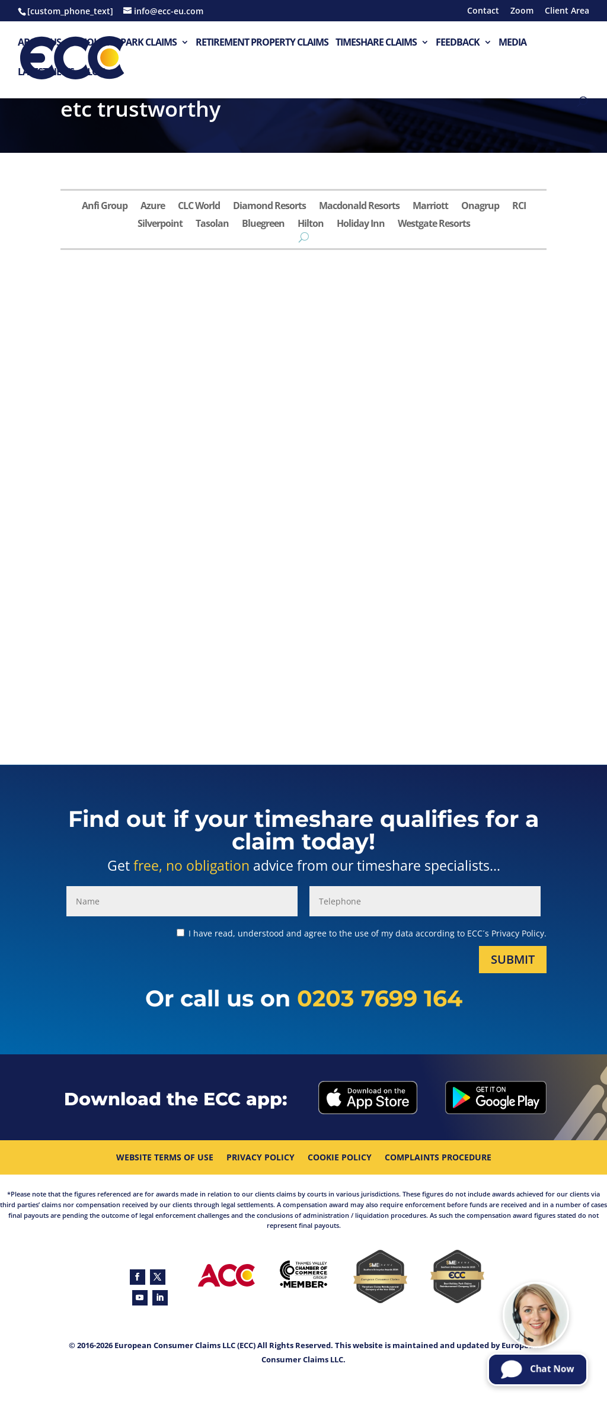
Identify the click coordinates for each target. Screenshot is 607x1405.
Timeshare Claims (376, 43)
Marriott (430, 206)
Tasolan (212, 224)
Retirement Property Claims (262, 43)
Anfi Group (104, 206)
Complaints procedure (438, 1158)
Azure (152, 206)
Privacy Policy (260, 1158)
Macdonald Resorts (359, 206)
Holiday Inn (361, 224)
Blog (93, 72)
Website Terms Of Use (164, 1158)
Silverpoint (160, 224)
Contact (483, 11)
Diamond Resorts (269, 206)
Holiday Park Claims (128, 43)
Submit (513, 959)
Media (512, 43)
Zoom (521, 11)
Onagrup (480, 206)
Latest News (46, 72)
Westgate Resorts (434, 224)
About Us (39, 43)
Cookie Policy (340, 1158)
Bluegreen (263, 224)
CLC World (199, 206)
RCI (519, 206)
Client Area (567, 11)
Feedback (458, 43)
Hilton (311, 224)
